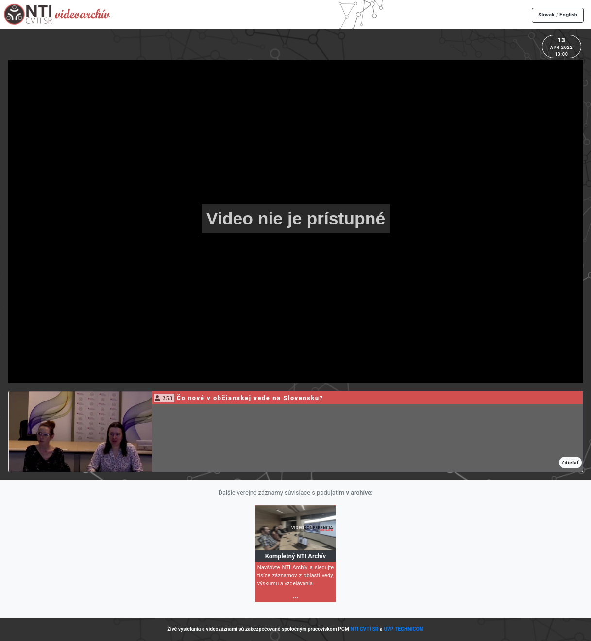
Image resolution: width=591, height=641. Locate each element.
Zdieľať (570, 462)
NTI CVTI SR (364, 629)
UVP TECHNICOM (404, 629)
